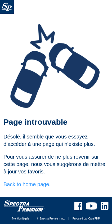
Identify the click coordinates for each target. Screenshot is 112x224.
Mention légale (20, 218)
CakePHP (94, 218)
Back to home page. (27, 184)
